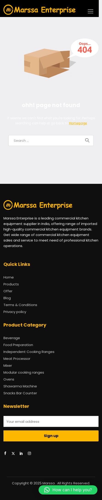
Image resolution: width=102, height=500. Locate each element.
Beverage (11, 337)
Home (8, 277)
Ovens (8, 379)
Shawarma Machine (20, 386)
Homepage (78, 123)
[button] (68, 489)
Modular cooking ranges (23, 372)
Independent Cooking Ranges (28, 351)
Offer (7, 291)
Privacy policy (14, 311)
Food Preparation (18, 344)
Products (11, 284)
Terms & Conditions (20, 304)
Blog (7, 297)
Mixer (7, 365)
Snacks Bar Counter (20, 393)
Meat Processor (16, 358)
